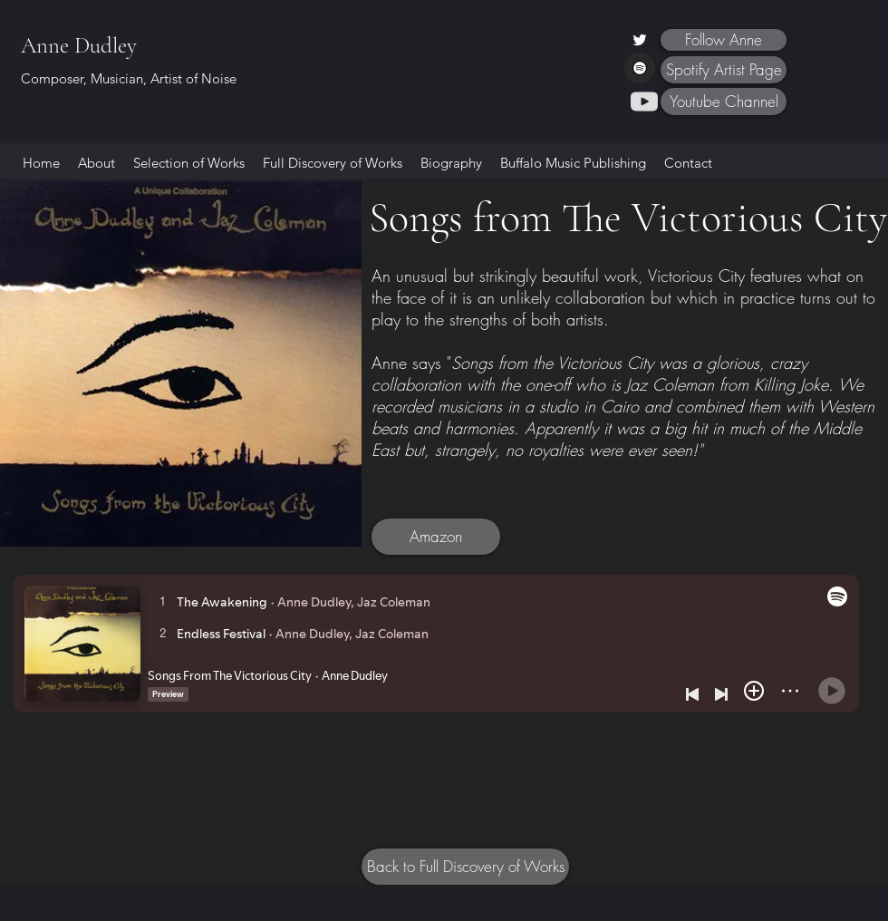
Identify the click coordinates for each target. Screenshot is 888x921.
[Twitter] (640, 40)
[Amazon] (436, 537)
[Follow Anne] (724, 40)
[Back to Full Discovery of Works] (465, 866)
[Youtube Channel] (724, 101)
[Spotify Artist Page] (724, 69)
